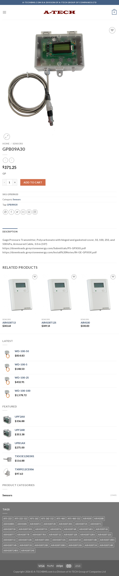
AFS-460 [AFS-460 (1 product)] (60, 518)
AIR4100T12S (49, 322)
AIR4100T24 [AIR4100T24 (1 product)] (91, 545)
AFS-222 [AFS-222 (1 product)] (7, 518)
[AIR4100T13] (20, 295)
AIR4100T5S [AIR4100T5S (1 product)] (41, 529)
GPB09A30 (12, 204)
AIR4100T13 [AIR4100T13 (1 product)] (9, 540)
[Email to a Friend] (23, 212)
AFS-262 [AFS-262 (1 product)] (34, 518)
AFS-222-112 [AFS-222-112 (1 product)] (21, 518)
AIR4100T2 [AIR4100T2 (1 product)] (35, 524)
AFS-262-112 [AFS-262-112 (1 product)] (47, 518)
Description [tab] (10, 231)
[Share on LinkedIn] (35, 212)
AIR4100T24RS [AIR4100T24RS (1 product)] (10, 550)
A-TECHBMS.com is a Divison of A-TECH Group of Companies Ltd (70, 571)
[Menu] (4, 12)
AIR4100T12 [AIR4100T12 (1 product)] (55, 534)
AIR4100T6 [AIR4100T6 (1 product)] (55, 529)
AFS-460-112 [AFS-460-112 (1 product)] (74, 518)
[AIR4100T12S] (59, 295)
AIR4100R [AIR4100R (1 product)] (99, 518)
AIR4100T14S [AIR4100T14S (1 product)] (10, 545)
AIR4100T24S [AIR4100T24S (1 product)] (27, 550)
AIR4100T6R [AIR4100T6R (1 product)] (70, 529)
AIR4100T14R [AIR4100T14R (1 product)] (90, 540)
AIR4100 (85, 322)
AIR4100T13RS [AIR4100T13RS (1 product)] (42, 540)
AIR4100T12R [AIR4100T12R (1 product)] (70, 534)
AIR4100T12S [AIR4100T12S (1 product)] (104, 534)
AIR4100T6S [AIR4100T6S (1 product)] (102, 529)
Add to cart (33, 182)
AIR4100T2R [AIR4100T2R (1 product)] (50, 524)
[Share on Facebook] (11, 212)
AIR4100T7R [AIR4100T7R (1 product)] (23, 534)
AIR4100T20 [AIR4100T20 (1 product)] (26, 545)
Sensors (18, 143)
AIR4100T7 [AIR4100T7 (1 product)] (8, 534)
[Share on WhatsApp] (5, 212)
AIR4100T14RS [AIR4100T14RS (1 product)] (107, 540)
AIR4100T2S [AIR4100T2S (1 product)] (81, 524)
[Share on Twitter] (17, 212)
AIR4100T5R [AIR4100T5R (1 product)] (9, 529)
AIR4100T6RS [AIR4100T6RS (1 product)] (86, 529)
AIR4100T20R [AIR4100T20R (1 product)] (41, 545)
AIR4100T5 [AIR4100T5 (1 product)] (95, 524)
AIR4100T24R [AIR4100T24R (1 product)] (106, 545)
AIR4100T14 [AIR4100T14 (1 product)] (75, 540)
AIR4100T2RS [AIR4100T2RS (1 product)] (65, 524)
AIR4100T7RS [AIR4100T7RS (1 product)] (39, 534)
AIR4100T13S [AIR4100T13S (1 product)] (59, 540)
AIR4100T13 (9, 322)
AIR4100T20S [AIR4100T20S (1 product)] (75, 545)
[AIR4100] (99, 295)
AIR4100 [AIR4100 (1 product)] (87, 518)
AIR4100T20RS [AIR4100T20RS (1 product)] (58, 545)
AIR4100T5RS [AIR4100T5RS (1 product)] (25, 529)
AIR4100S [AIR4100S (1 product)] (22, 524)
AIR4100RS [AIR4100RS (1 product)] (8, 524)
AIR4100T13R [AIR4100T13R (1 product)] (25, 540)
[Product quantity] (9, 182)
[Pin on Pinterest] (29, 212)
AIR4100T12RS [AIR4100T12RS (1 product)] (87, 534)
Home (5, 143)
